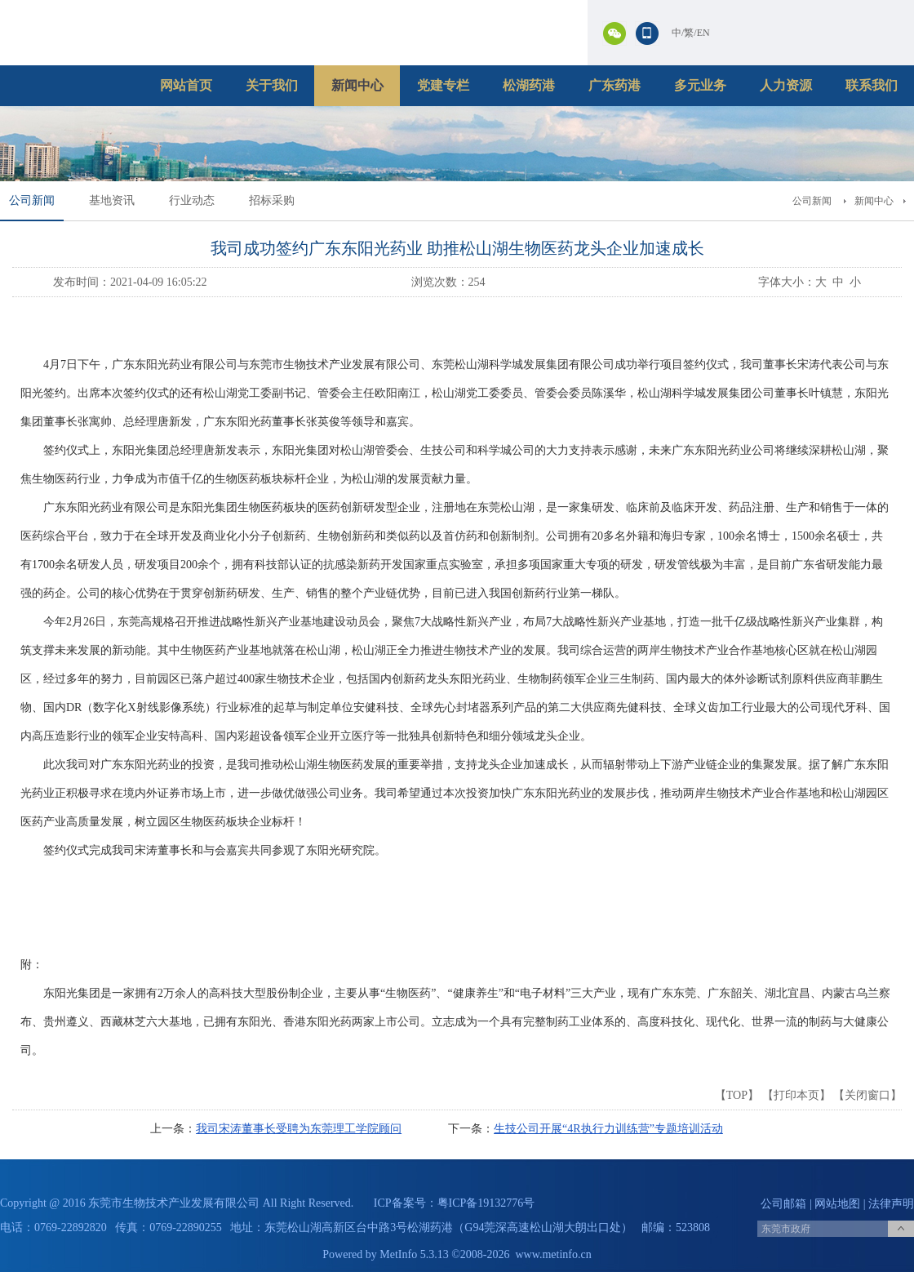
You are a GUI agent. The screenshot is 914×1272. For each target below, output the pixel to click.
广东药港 (614, 85)
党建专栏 (443, 85)
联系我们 (871, 85)
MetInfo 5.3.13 (413, 1254)
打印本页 (796, 1095)
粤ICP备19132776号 (486, 1203)
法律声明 (891, 1204)
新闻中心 (357, 85)
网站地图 (837, 1204)
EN (703, 32)
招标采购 (272, 200)
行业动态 (192, 200)
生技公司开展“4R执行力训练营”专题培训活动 (608, 1129)
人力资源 (786, 85)
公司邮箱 (783, 1204)
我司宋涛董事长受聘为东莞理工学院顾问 (299, 1129)
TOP (737, 1095)
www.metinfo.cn (554, 1254)
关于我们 (272, 85)
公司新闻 (32, 200)
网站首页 (186, 85)
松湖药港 (529, 85)
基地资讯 (112, 200)
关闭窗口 (867, 1095)
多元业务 (700, 85)
